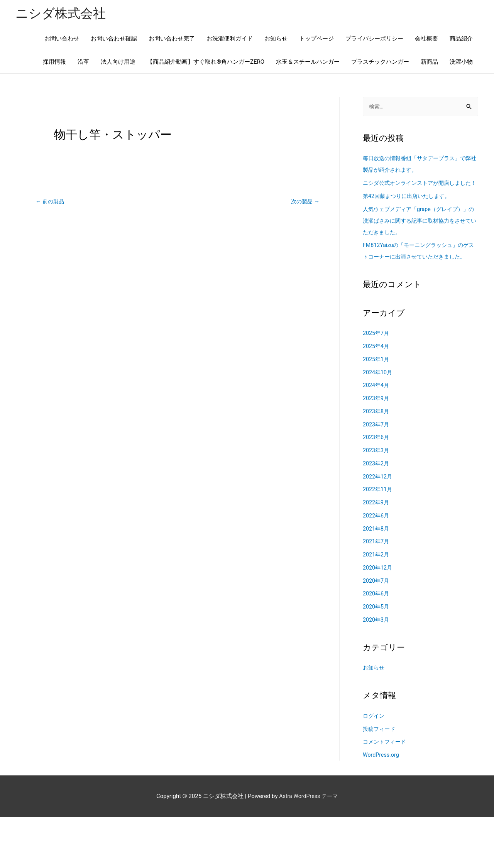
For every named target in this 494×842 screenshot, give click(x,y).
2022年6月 (377, 540)
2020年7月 (377, 605)
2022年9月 (377, 527)
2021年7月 (377, 566)
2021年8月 (377, 553)
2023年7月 (377, 449)
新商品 (429, 62)
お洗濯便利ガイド (229, 39)
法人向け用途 (118, 62)
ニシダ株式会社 (63, 14)
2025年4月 (377, 370)
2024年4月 (377, 410)
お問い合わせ (61, 39)
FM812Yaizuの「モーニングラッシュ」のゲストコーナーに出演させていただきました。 (419, 270)
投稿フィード (380, 753)
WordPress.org (382, 779)
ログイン (374, 740)
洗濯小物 (461, 62)
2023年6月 (377, 462)
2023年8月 (377, 436)
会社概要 (426, 39)
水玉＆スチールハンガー (308, 62)
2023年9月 (377, 422)
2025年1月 (377, 383)
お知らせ (276, 39)
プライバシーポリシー (374, 39)
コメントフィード (386, 766)
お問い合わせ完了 (172, 39)
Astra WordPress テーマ (308, 820)
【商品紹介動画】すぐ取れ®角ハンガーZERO (205, 62)
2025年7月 (377, 358)
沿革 (83, 62)
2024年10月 (378, 397)
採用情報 (54, 62)
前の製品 (51, 202)
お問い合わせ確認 (114, 39)
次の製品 (304, 202)
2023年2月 (377, 488)
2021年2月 (377, 579)
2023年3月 (377, 475)
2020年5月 (377, 631)
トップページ (316, 39)
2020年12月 (378, 592)
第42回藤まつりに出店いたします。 (409, 209)
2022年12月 (378, 501)
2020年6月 (377, 618)
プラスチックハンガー (380, 62)
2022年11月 (378, 514)
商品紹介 (461, 39)
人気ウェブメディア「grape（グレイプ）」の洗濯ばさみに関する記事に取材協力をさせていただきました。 (419, 234)
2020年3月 (377, 644)
